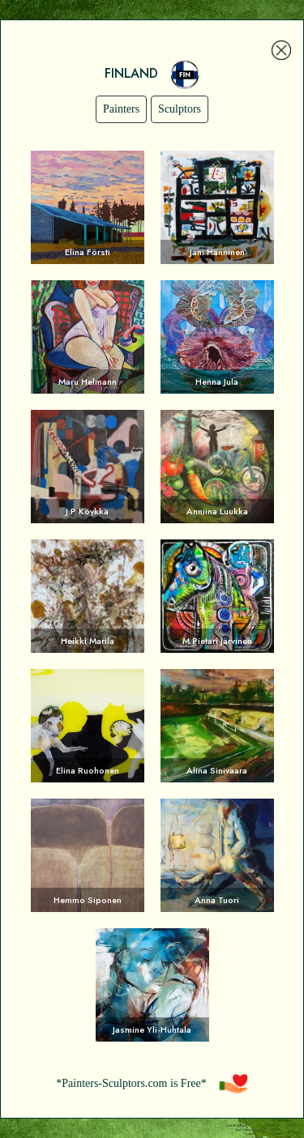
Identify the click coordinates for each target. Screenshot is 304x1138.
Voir (87, 207)
